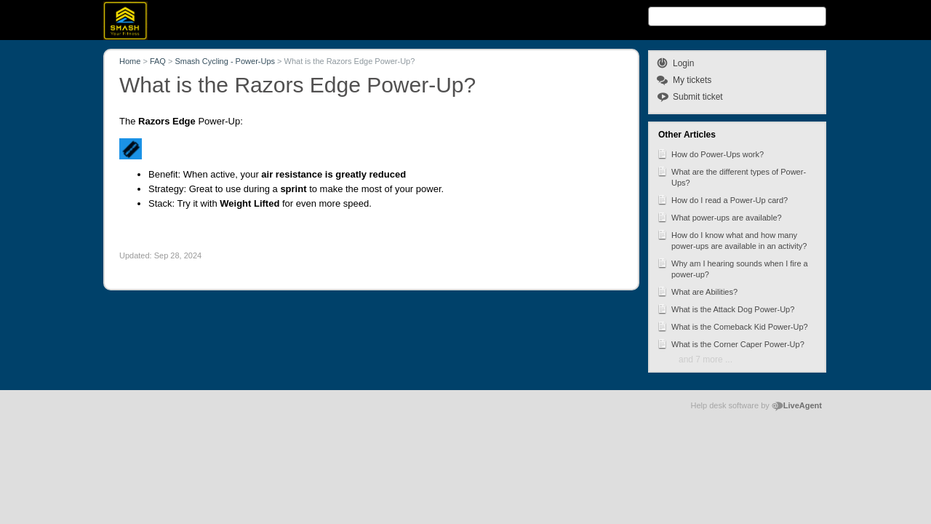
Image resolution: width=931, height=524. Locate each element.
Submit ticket (698, 97)
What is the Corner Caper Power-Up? (730, 343)
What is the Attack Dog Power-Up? (725, 308)
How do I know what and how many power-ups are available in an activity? (732, 239)
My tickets (692, 80)
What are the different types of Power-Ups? (731, 176)
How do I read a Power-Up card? (722, 199)
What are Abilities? (697, 291)
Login (683, 63)
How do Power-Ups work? (710, 153)
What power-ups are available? (719, 217)
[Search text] (737, 16)
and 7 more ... (705, 359)
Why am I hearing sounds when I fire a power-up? (732, 268)
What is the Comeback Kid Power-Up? (732, 326)
